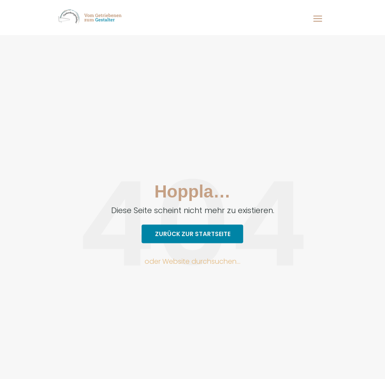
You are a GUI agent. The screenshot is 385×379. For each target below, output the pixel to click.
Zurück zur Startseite (192, 233)
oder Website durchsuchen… (192, 261)
